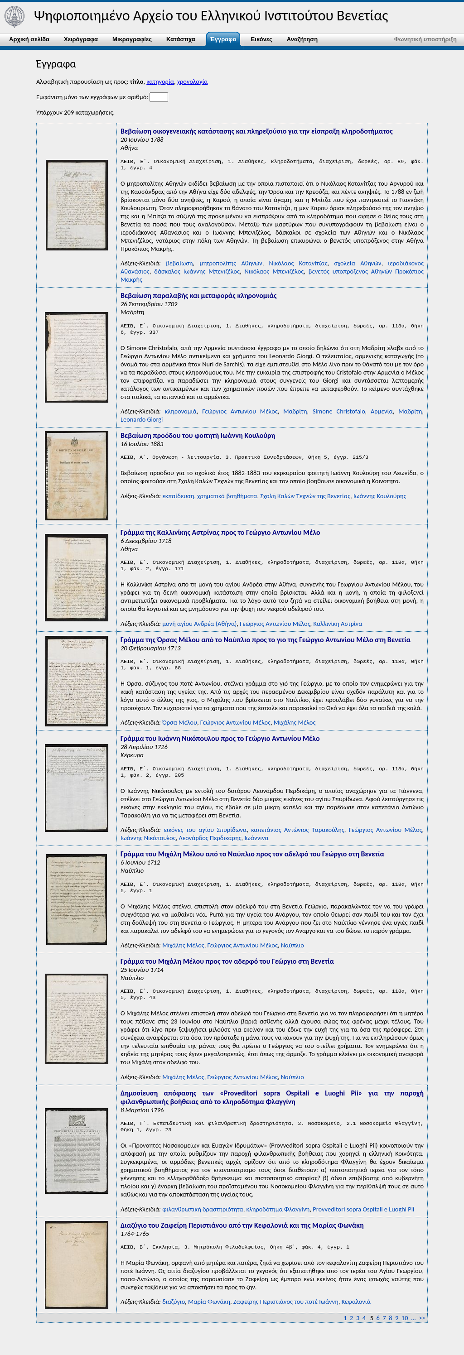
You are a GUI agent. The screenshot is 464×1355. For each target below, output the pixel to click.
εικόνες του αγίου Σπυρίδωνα (205, 839)
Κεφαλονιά (356, 1317)
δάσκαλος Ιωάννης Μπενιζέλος (197, 273)
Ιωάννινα (256, 847)
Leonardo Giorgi (142, 423)
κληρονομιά (181, 415)
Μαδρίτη (295, 415)
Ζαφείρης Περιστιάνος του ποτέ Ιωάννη (285, 1317)
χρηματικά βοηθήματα (227, 500)
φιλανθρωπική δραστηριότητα (202, 1224)
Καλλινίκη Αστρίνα (337, 629)
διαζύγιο (173, 1317)
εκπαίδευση (178, 500)
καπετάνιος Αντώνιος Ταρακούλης (297, 839)
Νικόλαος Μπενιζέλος (274, 273)
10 (404, 1332)
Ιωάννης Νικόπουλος (148, 847)
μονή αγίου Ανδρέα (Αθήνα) (199, 629)
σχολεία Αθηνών (357, 265)
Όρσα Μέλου (179, 730)
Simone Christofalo (339, 415)
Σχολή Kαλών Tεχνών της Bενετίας (305, 500)
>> (422, 1332)
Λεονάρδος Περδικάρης (210, 847)
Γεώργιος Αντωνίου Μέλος (239, 415)
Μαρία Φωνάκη (209, 1317)
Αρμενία (382, 415)
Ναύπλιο (292, 956)
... (413, 1332)
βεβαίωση (179, 265)
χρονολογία (192, 81)
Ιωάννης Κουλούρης (379, 500)
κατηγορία (160, 81)
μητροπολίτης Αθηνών (230, 265)
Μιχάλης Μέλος (295, 730)
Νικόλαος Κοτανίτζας (298, 265)
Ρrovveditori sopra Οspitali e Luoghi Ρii (363, 1224)
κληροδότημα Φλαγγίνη (278, 1224)
